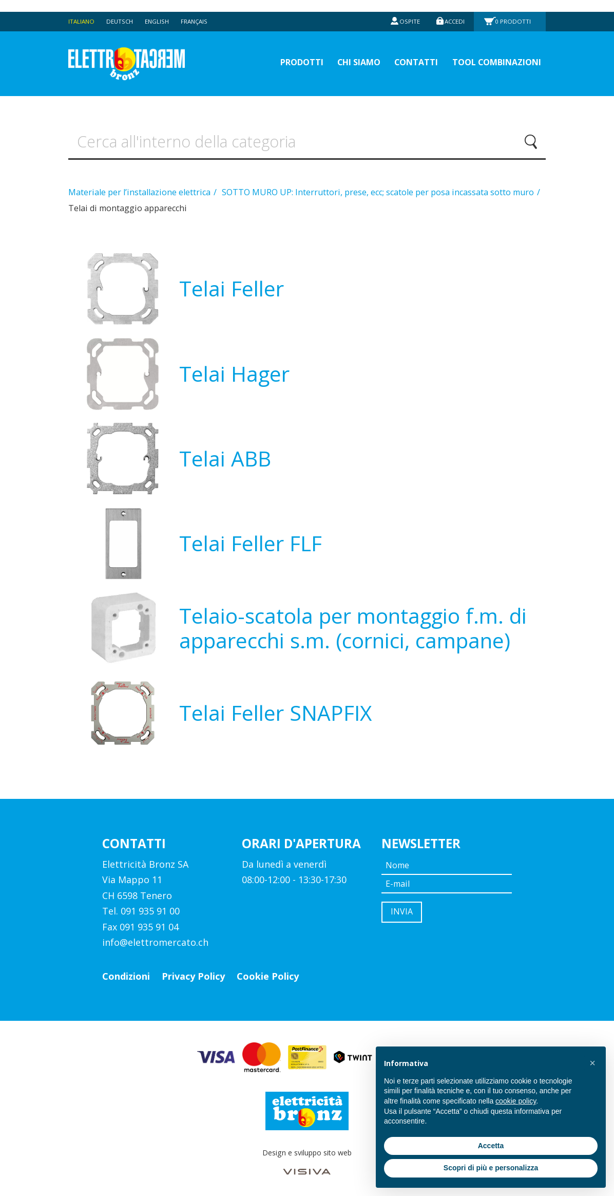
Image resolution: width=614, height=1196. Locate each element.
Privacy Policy (193, 972)
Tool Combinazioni (491, 52)
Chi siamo (340, 52)
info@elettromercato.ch (155, 938)
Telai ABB (225, 454)
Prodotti (514, 9)
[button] (592, 1063)
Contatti (403, 52)
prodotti (277, 52)
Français (200, 9)
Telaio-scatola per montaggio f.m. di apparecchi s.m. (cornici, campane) (353, 623)
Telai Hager (234, 370)
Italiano (82, 9)
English (160, 9)
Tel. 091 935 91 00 (141, 907)
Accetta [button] (491, 1146)
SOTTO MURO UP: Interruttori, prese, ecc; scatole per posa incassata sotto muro (379, 188)
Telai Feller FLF (250, 539)
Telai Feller (231, 284)
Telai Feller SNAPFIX (275, 709)
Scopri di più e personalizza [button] (491, 1168)
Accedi (453, 9)
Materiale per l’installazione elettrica (140, 188)
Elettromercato (138, 52)
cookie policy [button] (515, 1101)
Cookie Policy (268, 972)
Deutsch (122, 9)
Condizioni (126, 972)
